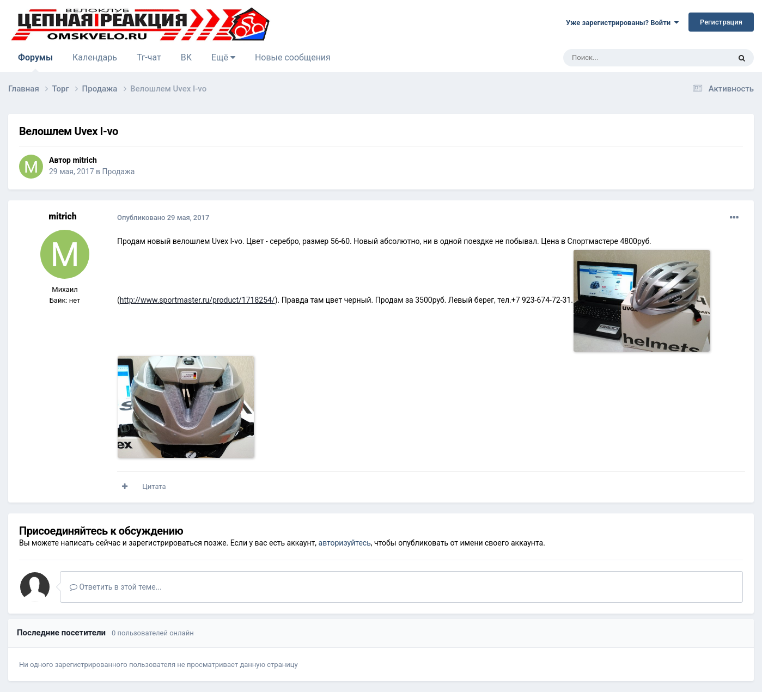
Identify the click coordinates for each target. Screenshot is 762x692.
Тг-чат (149, 57)
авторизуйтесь (345, 542)
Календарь (94, 57)
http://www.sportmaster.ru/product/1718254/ (197, 300)
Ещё (223, 57)
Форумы (35, 62)
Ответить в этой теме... (116, 587)
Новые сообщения (293, 57)
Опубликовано (163, 217)
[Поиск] (622, 57)
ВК (186, 57)
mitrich (84, 160)
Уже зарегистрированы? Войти (622, 23)
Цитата (154, 486)
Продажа (118, 171)
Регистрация (721, 22)
